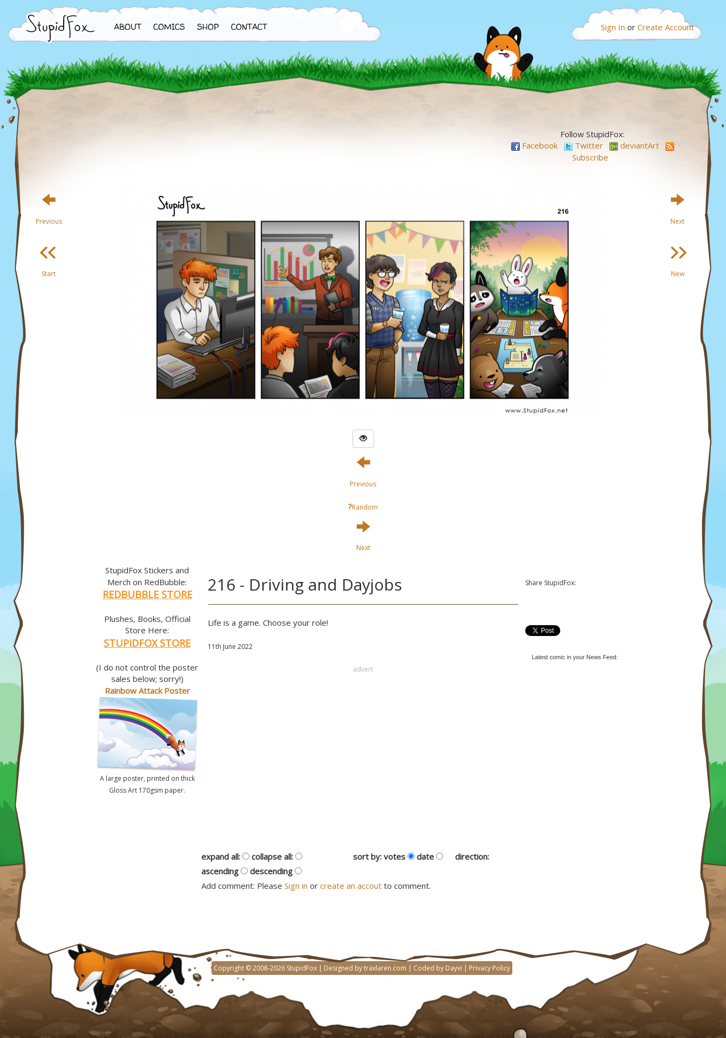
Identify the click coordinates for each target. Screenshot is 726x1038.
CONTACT (249, 26)
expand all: (220, 856)
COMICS (169, 26)
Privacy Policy (489, 968)
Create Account (665, 27)
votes (394, 856)
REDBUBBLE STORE (147, 594)
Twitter (583, 145)
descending (271, 871)
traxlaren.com (385, 968)
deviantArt (634, 145)
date (425, 856)
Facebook (534, 145)
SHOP (208, 26)
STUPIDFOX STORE (147, 643)
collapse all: (272, 856)
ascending (220, 871)
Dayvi (453, 968)
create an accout (351, 885)
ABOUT (127, 26)
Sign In (613, 27)
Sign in (296, 885)
